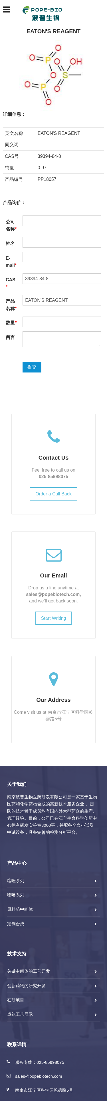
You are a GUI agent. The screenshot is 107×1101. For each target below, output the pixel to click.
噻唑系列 (15, 880)
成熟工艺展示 (20, 1014)
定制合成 (15, 923)
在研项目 (15, 999)
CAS (10, 283)
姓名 (10, 243)
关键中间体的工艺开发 (28, 971)
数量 (11, 322)
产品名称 (11, 305)
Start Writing (53, 618)
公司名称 (11, 225)
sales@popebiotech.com (53, 594)
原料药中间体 (20, 909)
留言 (10, 337)
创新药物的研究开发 (26, 985)
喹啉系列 (15, 894)
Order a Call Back (53, 493)
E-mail (11, 262)
